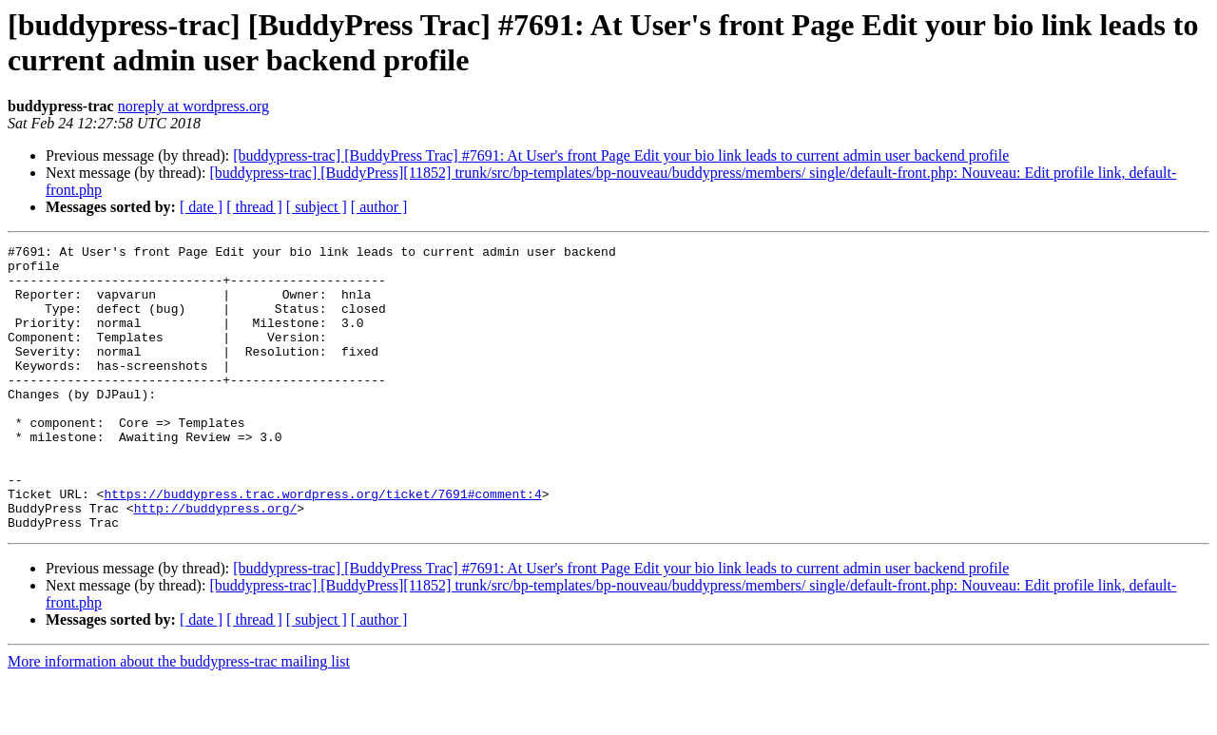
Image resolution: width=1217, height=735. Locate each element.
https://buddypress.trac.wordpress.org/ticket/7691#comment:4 (322, 544)
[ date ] (201, 207)
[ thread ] (254, 207)
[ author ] (379, 207)
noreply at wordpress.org (193, 106)
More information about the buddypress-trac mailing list (179, 718)
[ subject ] (316, 207)
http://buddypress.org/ (216, 562)
